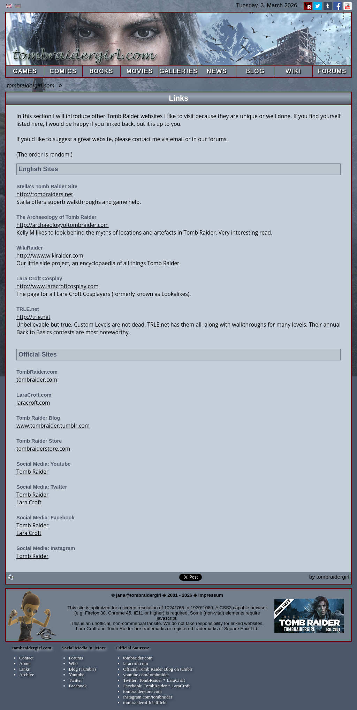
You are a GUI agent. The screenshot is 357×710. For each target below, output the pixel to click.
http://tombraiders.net (44, 194)
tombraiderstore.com (43, 448)
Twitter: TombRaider (142, 680)
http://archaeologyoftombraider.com (62, 225)
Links (24, 669)
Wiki (73, 663)
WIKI (293, 71)
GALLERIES (178, 71)
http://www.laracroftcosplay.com (57, 286)
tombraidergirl (332, 577)
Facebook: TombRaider (145, 685)
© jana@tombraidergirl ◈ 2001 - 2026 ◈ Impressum (167, 595)
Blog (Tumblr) (82, 669)
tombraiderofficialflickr (145, 702)
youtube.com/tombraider (146, 674)
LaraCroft (176, 680)
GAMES (25, 71)
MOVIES (140, 71)
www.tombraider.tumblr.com (53, 425)
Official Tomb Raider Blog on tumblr (157, 669)
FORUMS (332, 71)
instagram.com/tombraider (147, 697)
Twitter (75, 680)
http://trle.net (33, 317)
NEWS (217, 71)
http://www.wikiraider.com (49, 255)
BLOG (255, 71)
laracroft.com (33, 402)
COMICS (63, 71)
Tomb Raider (32, 471)
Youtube (76, 674)
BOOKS (101, 71)
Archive (26, 674)
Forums (76, 658)
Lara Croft (28, 502)
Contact (26, 658)
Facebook (78, 685)
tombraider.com (36, 379)
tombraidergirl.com (30, 85)
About (25, 663)
